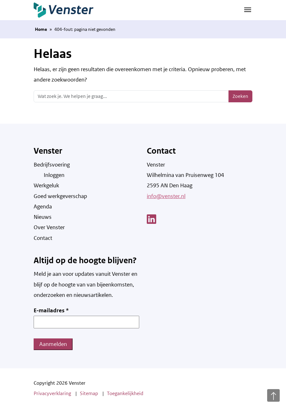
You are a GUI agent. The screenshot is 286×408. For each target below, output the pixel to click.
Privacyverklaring (52, 393)
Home (41, 29)
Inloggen (54, 175)
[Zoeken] (131, 96)
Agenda (43, 206)
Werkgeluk (46, 185)
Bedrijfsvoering (52, 164)
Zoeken (240, 96)
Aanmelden (53, 344)
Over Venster (49, 227)
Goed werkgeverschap (60, 196)
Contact (43, 238)
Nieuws (43, 216)
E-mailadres (51, 310)
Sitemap (89, 393)
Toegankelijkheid (125, 393)
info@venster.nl (166, 196)
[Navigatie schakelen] (247, 9)
